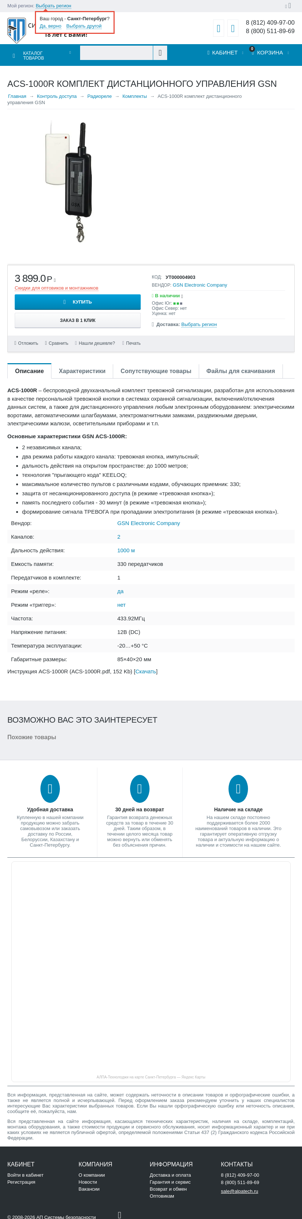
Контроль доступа (56, 92)
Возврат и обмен (168, 1184)
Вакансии (89, 1184)
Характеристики (82, 367)
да (120, 587)
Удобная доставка (50, 805)
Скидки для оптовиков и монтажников (56, 283)
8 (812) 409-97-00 (269, 23)
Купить (82, 297)
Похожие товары (31, 733)
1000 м (126, 546)
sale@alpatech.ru (239, 1187)
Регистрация (21, 1177)
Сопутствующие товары (156, 367)
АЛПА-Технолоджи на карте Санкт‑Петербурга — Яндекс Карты (151, 1073)
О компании (92, 1170)
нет (121, 600)
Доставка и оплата (170, 1170)
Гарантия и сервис (170, 1177)
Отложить (28, 338)
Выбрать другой (84, 26)
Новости (88, 1177)
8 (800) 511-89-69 (269, 31)
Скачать (145, 667)
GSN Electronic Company (200, 280)
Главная (17, 92)
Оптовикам (162, 1191)
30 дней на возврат (139, 805)
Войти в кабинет (25, 1170)
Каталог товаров (32, 53)
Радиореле (99, 92)
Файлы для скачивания (240, 367)
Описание (29, 367)
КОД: (157, 272)
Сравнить (59, 338)
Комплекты (134, 92)
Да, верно (50, 26)
